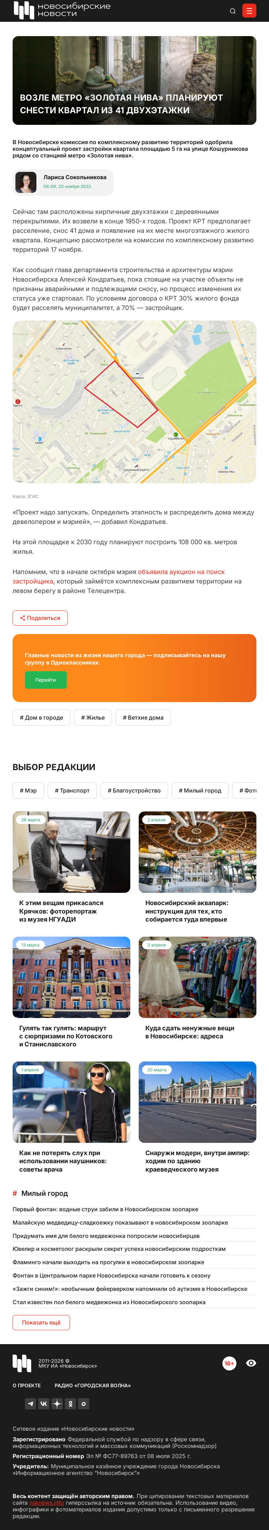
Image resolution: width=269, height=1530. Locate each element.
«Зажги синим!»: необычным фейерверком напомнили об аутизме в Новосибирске (130, 1288)
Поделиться (40, 617)
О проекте (27, 1385)
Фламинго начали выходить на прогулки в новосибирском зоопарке (108, 1262)
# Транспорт (72, 790)
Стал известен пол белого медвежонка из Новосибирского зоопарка (109, 1302)
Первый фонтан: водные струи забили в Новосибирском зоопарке (105, 1209)
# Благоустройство (134, 790)
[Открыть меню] (249, 11)
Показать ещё (41, 1322)
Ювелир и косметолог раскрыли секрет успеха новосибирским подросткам (119, 1248)
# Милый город (200, 790)
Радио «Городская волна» (93, 1385)
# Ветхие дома (143, 717)
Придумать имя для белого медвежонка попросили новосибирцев (106, 1235)
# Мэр (28, 790)
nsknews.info (46, 1502)
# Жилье (93, 717)
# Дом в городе (41, 717)
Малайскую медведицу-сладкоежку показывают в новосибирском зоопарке (120, 1222)
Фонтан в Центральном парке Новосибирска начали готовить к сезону (112, 1275)
